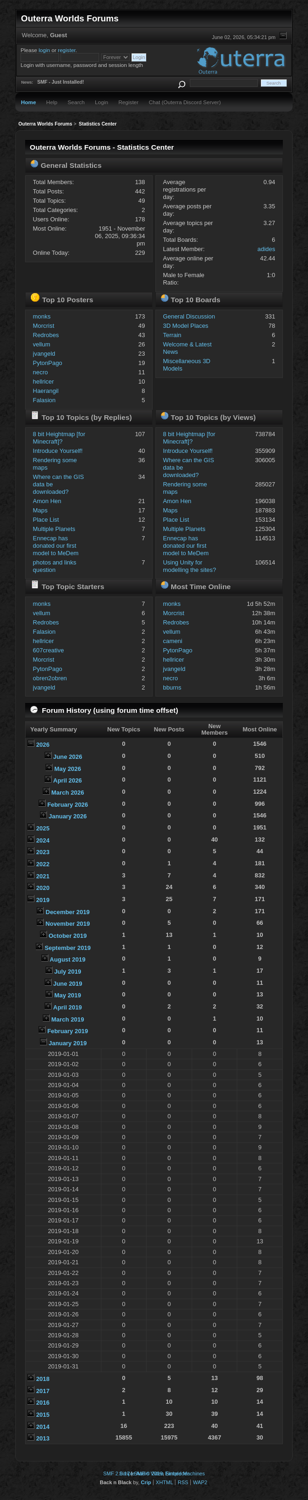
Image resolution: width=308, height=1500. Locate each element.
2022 (43, 864)
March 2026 (67, 792)
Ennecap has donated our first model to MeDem (56, 546)
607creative (48, 650)
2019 (43, 899)
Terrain (172, 335)
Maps (40, 510)
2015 (43, 1414)
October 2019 (68, 935)
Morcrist (43, 325)
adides (266, 249)
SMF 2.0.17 (116, 1473)
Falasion (44, 400)
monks (42, 316)
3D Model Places (185, 325)
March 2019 (67, 1019)
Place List (46, 519)
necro (40, 372)
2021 (43, 876)
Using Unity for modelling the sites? (189, 566)
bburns (172, 687)
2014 (43, 1426)
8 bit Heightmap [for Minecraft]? (59, 438)
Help (51, 102)
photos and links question (54, 566)
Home (28, 102)
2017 (43, 1390)
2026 (43, 744)
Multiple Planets (54, 528)
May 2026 (67, 768)
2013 (43, 1438)
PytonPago (47, 362)
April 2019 (67, 1007)
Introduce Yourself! (58, 450)
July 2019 (67, 971)
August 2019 (68, 959)
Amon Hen (47, 501)
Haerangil (46, 390)
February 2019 (67, 1031)
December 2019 (68, 912)
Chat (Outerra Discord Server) (185, 102)
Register (128, 102)
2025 (43, 828)
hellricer (43, 381)
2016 (43, 1402)
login (44, 50)
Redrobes (46, 335)
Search (76, 102)
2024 (43, 840)
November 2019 (68, 923)
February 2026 (67, 804)
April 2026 (67, 780)
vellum (41, 344)
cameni (172, 640)
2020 (43, 887)
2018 (43, 1378)
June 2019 (67, 983)
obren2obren (50, 678)
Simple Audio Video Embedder (154, 1473)
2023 (43, 852)
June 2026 (67, 756)
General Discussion (189, 316)
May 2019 (67, 995)
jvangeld (44, 353)
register (66, 50)
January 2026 (68, 816)
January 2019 (68, 1043)
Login (101, 102)
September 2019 (68, 947)
